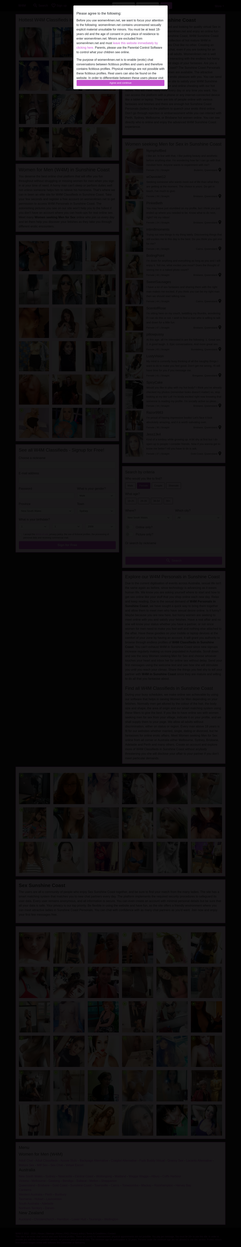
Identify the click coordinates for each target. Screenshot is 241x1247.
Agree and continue (120, 82)
